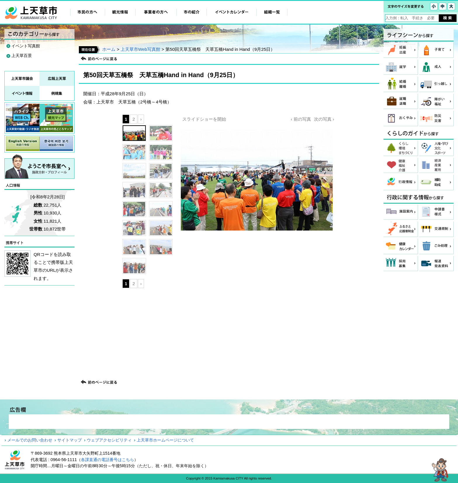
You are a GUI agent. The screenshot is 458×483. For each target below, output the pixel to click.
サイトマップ (69, 440)
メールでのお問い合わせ (29, 440)
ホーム (108, 49)
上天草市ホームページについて (165, 440)
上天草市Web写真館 (140, 49)
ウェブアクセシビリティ (109, 440)
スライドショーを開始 (204, 119)
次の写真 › (324, 119)
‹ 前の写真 (301, 119)
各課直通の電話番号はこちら (107, 459)
